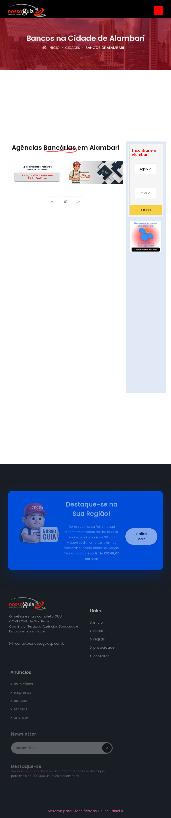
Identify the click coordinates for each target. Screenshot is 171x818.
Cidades (72, 48)
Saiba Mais (141, 537)
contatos (102, 656)
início (99, 622)
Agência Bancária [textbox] (148, 169)
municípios (24, 684)
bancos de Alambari (105, 48)
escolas (21, 709)
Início (51, 48)
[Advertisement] (85, 106)
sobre (99, 630)
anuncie (22, 717)
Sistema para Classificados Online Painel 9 (85, 811)
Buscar (146, 210)
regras (100, 639)
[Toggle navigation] (158, 10)
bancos (21, 700)
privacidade (105, 647)
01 (65, 203)
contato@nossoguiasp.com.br (38, 643)
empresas (23, 692)
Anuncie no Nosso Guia (29, 771)
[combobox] (145, 169)
